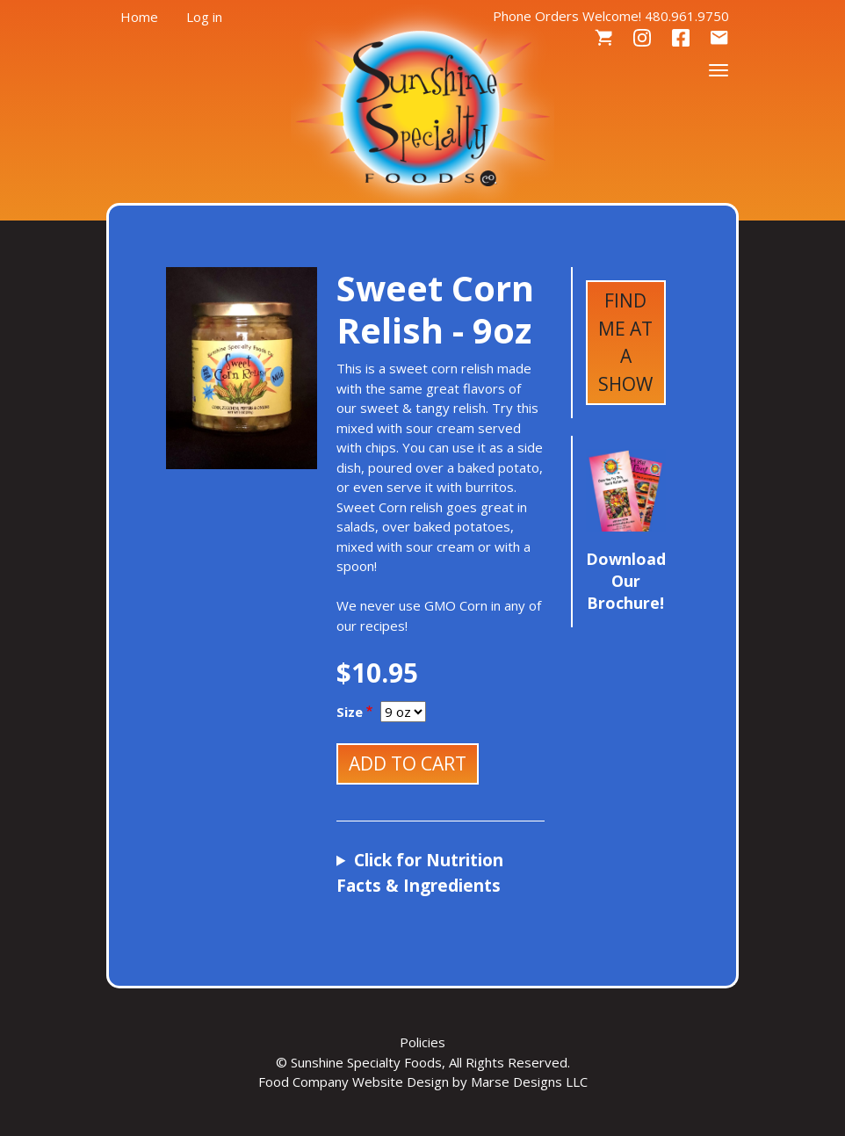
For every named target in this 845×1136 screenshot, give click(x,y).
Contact (719, 38)
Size (349, 711)
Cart (603, 38)
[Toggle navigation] (718, 68)
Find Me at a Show (625, 342)
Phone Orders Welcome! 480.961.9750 (611, 16)
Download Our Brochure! (626, 580)
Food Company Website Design (353, 1081)
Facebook (680, 38)
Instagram (642, 38)
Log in (204, 16)
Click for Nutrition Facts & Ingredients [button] (419, 873)
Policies (422, 1042)
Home (139, 16)
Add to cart (407, 763)
